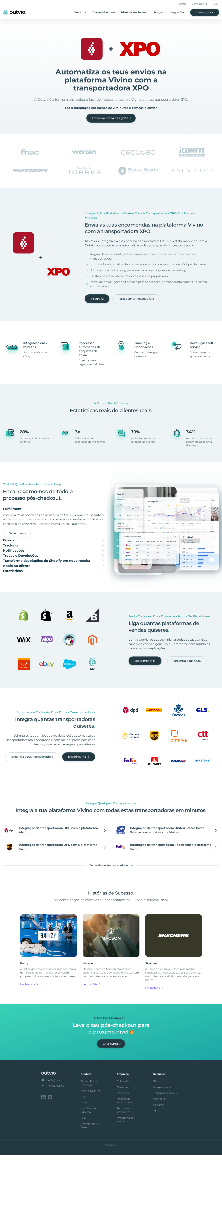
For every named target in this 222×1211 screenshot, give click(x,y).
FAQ (215, 3)
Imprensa (123, 1150)
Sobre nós (123, 1138)
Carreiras (122, 1144)
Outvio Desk (91, 1148)
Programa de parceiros (125, 1176)
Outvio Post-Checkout (93, 1140)
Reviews (158, 1161)
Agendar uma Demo (89, 1182)
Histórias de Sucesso (134, 12)
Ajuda (157, 1167)
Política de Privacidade (124, 1157)
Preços (158, 12)
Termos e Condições (123, 1167)
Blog (156, 1138)
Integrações (176, 12)
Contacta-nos (199, 3)
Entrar (182, 3)
